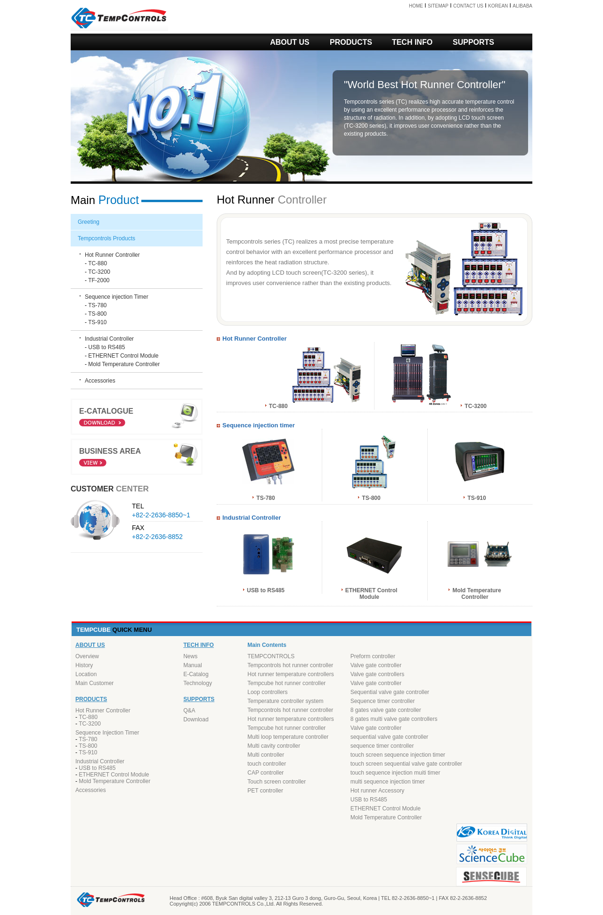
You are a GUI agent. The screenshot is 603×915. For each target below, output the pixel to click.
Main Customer (94, 683)
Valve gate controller (376, 665)
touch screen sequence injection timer (397, 755)
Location (86, 674)
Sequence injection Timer (116, 297)
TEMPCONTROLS (270, 656)
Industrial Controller (109, 338)
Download (195, 719)
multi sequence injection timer (387, 781)
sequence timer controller (382, 746)
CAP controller (265, 772)
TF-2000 (98, 280)
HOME (416, 5)
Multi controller (265, 755)
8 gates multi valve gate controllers (394, 719)
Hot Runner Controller (451, 84)
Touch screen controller (276, 781)
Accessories (100, 380)
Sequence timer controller (382, 701)
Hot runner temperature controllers (290, 674)
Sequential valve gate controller (389, 692)
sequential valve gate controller (389, 737)
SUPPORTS (473, 42)
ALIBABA (522, 5)
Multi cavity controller (273, 746)
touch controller (266, 763)
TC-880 (97, 263)
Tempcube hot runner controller (286, 683)
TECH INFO (412, 42)
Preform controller (372, 656)
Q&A (189, 710)
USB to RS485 (106, 347)
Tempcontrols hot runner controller (290, 665)
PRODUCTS (351, 42)
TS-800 (97, 313)
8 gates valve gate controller (385, 710)
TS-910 (97, 322)
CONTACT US (468, 5)
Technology (197, 683)
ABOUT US (290, 42)
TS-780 (97, 305)
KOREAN (498, 5)
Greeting (88, 222)
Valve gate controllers (377, 674)
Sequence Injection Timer (107, 732)
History (84, 665)
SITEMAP (438, 5)
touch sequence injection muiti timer (395, 772)
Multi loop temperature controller (287, 737)
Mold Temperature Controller (124, 364)
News (190, 656)
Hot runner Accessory (377, 790)
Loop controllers (267, 692)
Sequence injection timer (258, 425)
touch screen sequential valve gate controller (406, 763)
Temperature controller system (285, 701)
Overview (87, 656)
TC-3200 (99, 272)
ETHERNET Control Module (123, 355)
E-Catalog (195, 674)
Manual (192, 665)
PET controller (265, 790)
